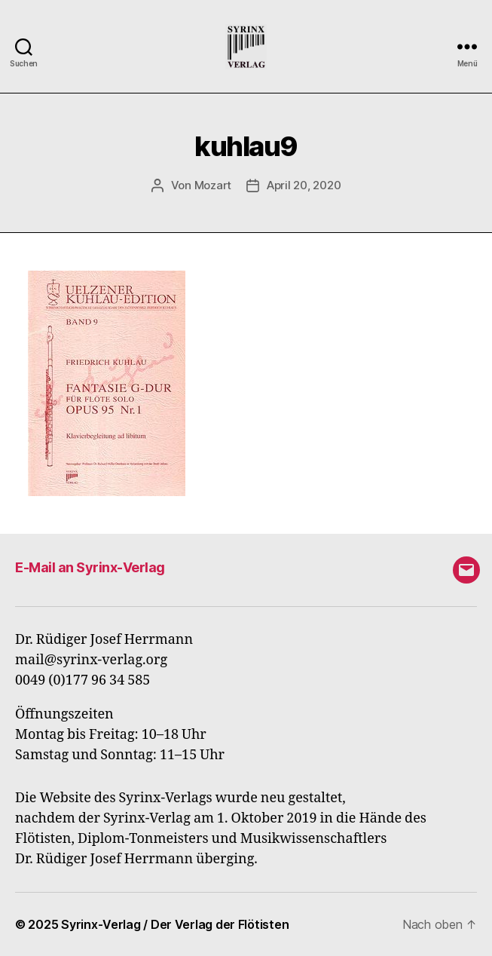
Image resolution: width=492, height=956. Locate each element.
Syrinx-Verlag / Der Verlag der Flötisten (175, 924)
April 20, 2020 (304, 185)
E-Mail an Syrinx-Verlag (90, 567)
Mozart (212, 185)
